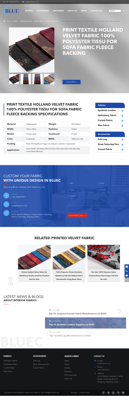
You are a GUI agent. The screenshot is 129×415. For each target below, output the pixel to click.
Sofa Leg (102, 142)
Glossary (67, 390)
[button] (6, 82)
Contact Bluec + (72, 84)
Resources (58, 11)
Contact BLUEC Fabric (80, 218)
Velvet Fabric (44, 21)
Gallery (67, 387)
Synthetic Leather (107, 113)
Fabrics (29, 11)
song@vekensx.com (31, 2)
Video (66, 383)
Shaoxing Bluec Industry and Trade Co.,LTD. (29, 412)
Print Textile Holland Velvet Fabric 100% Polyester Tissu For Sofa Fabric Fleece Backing (44, 24)
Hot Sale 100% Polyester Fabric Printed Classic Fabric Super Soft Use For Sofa (104, 280)
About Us (72, 11)
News (83, 11)
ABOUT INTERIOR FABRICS (27, 306)
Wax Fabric (103, 128)
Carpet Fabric (105, 152)
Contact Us (96, 11)
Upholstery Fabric (29, 21)
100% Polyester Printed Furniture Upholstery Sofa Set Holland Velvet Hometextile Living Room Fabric (69, 282)
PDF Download (70, 394)
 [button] (11, 283)
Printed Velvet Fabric (59, 21)
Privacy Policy (85, 412)
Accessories (43, 11)
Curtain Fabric (105, 123)
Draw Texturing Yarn (108, 147)
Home (9, 21)
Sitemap (74, 412)
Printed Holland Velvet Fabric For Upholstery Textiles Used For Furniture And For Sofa (34, 280)
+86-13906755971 (12, 2)
